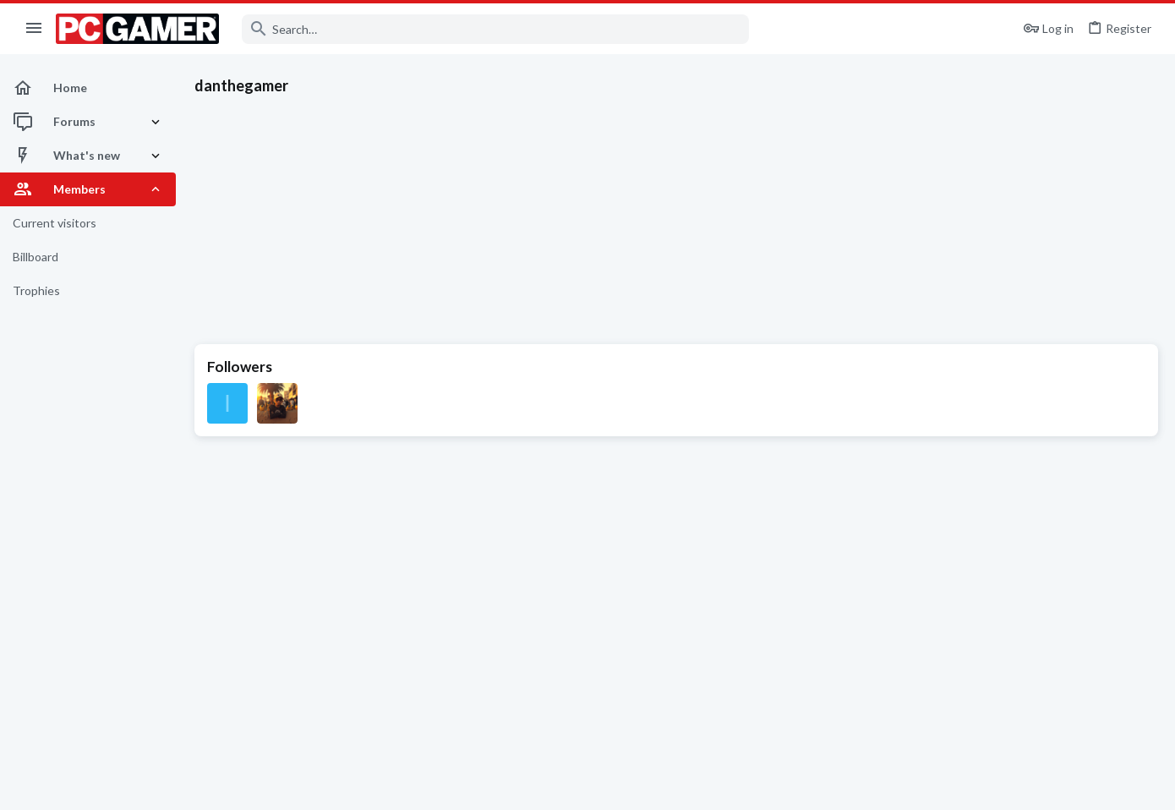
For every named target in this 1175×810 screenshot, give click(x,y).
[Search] (495, 29)
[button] (34, 28)
